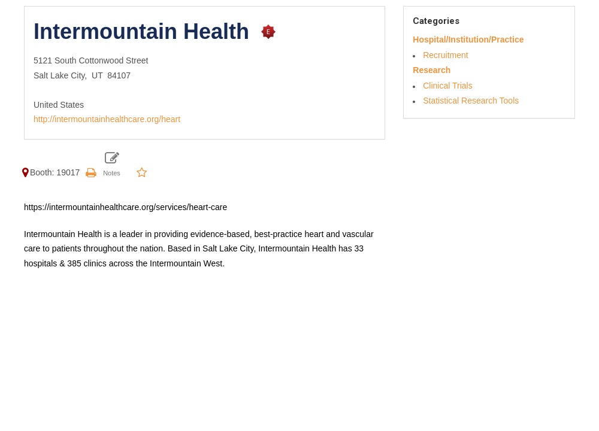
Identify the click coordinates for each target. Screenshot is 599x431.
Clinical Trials (447, 85)
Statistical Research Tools (471, 100)
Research (431, 70)
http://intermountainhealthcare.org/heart (107, 119)
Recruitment (445, 55)
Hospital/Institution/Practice (468, 39)
